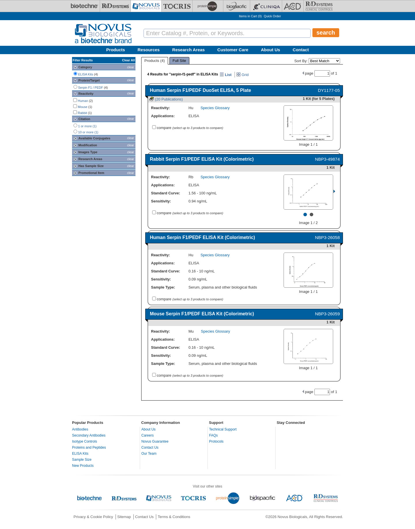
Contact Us (150, 447)
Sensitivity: (161, 201)
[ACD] (292, 6)
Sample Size (81, 460)
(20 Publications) (166, 99)
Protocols (216, 441)
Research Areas (188, 49)
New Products (83, 466)
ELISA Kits (80, 454)
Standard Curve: (165, 193)
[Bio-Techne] (84, 6)
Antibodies (80, 429)
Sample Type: (163, 287)
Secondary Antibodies (88, 435)
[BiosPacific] (237, 6)
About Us (270, 49)
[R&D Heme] (319, 6)
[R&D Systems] (115, 6)
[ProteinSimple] (208, 6)
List (226, 75)
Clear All (128, 60)
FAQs (213, 435)
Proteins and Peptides (89, 447)
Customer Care (232, 49)
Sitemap (124, 517)
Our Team (149, 454)
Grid (242, 75)
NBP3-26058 (327, 237)
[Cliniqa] (266, 6)
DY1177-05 (329, 90)
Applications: (163, 116)
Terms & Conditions (174, 517)
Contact (301, 49)
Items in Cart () (250, 16)
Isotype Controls (84, 441)
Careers (148, 435)
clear (130, 67)
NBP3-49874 (327, 159)
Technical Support (223, 429)
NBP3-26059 (327, 313)
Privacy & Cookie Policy (93, 517)
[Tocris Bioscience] (177, 6)
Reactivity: (160, 108)
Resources (148, 49)
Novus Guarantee (155, 441)
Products (115, 49)
